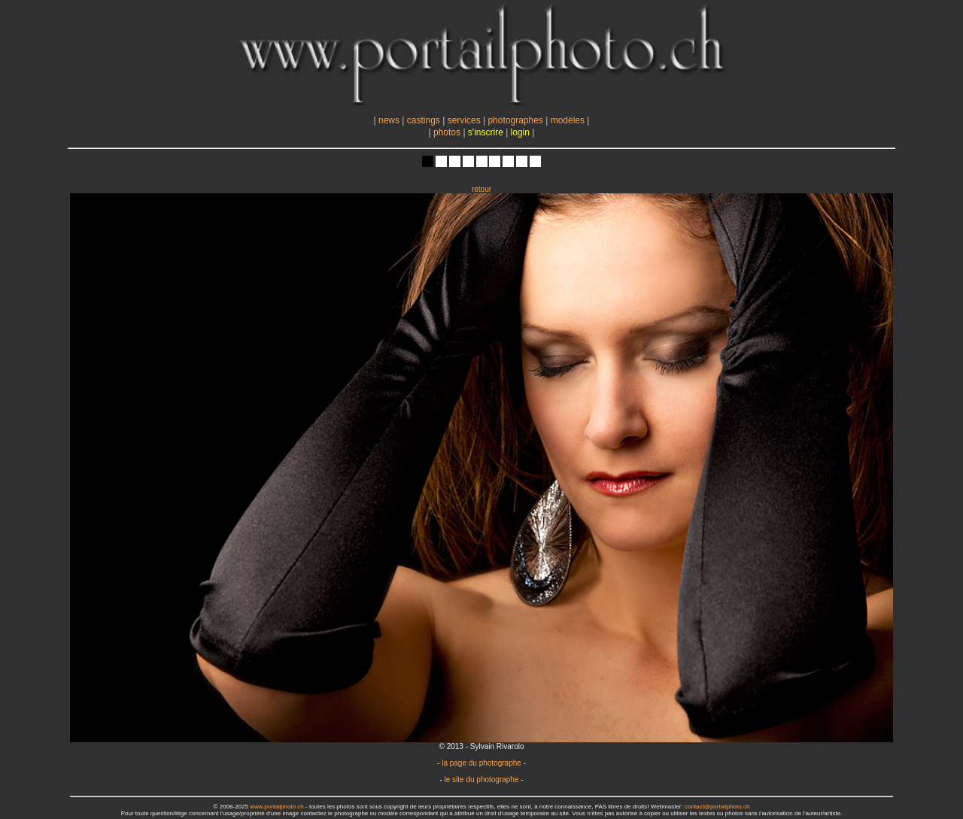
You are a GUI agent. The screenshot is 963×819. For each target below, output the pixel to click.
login (520, 132)
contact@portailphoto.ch (717, 806)
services (464, 120)
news (388, 120)
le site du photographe (482, 779)
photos (446, 132)
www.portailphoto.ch (277, 806)
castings (423, 120)
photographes (515, 120)
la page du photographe (481, 763)
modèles (568, 120)
